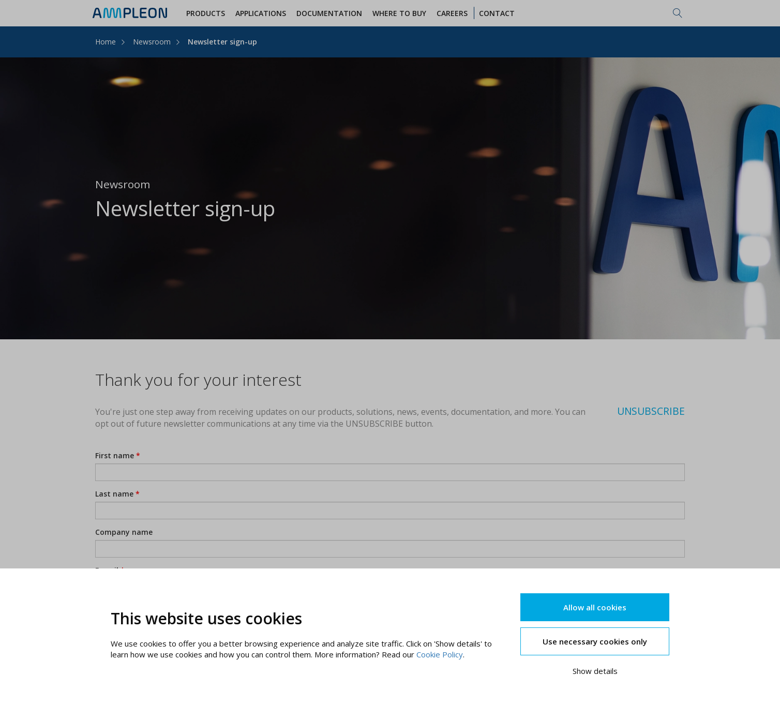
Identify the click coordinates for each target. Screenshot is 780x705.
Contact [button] (497, 13)
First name (117, 455)
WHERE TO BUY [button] (399, 13)
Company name (124, 532)
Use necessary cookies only (595, 641)
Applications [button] (260, 13)
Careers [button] (452, 13)
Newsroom (152, 42)
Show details (595, 671)
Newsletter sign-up (222, 42)
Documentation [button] (329, 13)
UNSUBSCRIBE (651, 411)
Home (105, 42)
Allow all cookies (594, 607)
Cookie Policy (439, 654)
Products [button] (205, 13)
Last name (117, 494)
